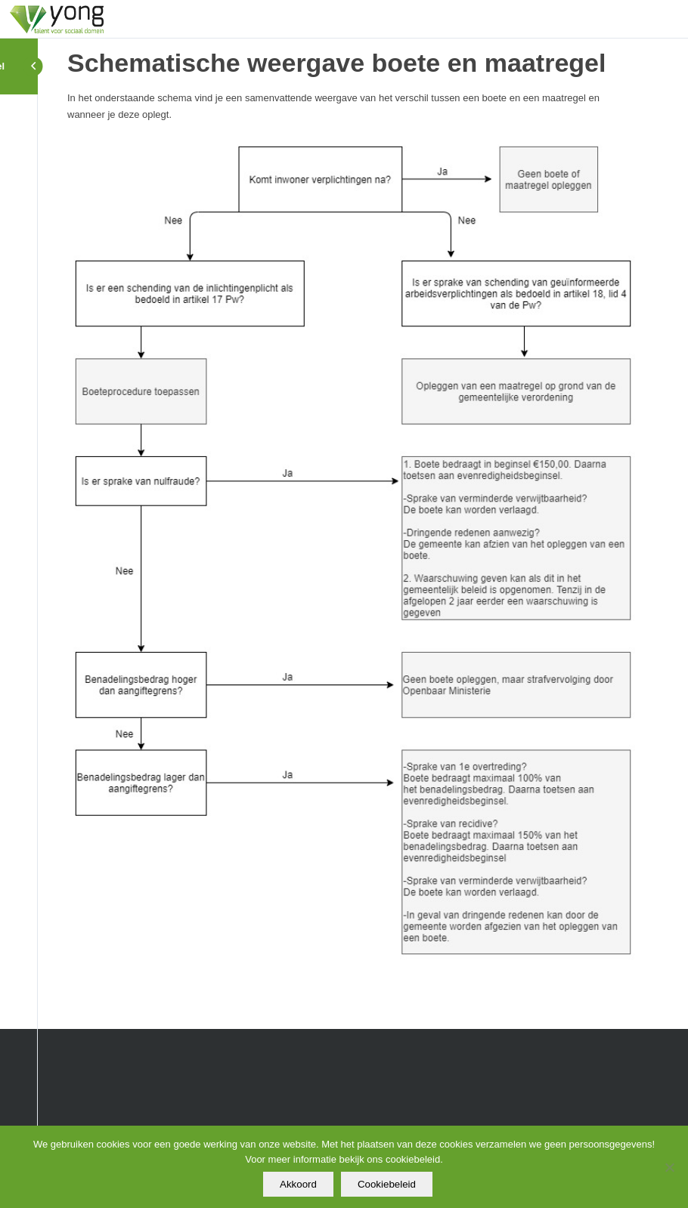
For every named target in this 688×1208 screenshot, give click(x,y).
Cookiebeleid (387, 1184)
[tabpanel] (353, 529)
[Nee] (669, 1167)
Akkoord (298, 1184)
